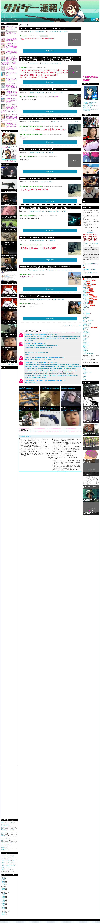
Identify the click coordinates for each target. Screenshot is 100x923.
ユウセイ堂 (88, 288)
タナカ (84, 373)
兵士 (60, 299)
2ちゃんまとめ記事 (34, 31)
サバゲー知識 (4, 838)
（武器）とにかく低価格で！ (8, 860)
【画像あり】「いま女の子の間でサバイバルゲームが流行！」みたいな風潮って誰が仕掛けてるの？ (9, 94)
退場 (60, 63)
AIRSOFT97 (88, 301)
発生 (62, 31)
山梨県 (3, 894)
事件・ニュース (5, 840)
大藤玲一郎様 (4, 147)
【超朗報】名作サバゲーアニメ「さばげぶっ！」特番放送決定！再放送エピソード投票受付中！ (9, 46)
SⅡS (84, 375)
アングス (85, 349)
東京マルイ (85, 368)
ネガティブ (3, 833)
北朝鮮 (48, 270)
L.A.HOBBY (85, 316)
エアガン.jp (85, 347)
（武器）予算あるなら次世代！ (8, 865)
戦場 (42, 181)
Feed (25, 19)
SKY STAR (88, 303)
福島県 (3, 889)
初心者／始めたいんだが (7, 822)
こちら (92, 356)
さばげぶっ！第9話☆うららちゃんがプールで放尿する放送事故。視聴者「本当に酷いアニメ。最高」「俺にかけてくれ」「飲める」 (9, 118)
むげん (84, 339)
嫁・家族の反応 (5, 825)
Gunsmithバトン (87, 324)
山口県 (3, 908)
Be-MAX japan (86, 334)
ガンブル (85, 341)
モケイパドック (86, 309)
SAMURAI (85, 319)
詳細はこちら (86, 80)
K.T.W (84, 379)
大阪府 (3, 904)
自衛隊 (2, 847)
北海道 (3, 888)
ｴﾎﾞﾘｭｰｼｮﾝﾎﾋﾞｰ (89, 305)
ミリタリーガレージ (90, 296)
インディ (85, 352)
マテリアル (58, 92)
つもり (52, 63)
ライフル (49, 92)
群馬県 (3, 881)
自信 (66, 270)
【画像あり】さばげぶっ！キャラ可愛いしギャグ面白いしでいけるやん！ (11, 125)
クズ (48, 240)
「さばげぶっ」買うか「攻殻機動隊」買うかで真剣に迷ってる (11, 39)
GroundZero (88, 302)
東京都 (3, 884)
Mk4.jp (86, 281)
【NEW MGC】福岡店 (88, 353)
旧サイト (15, 161)
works (9, 147)
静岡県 (3, 899)
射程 (53, 92)
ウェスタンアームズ (87, 372)
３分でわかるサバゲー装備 (7, 856)
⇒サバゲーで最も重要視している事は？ (90, 272)
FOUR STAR (86, 314)
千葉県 (3, 878)
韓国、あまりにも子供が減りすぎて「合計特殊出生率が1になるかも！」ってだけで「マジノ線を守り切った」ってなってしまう (34, 455)
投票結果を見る (90, 232)
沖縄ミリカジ (86, 332)
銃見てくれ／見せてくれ (7, 827)
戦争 (55, 299)
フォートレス (86, 325)
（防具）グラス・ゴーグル (7, 869)
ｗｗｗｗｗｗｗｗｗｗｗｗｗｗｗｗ (67, 121)
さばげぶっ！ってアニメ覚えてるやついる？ (11, 33)
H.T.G (86, 292)
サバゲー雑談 (4, 845)
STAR (84, 376)
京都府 (3, 903)
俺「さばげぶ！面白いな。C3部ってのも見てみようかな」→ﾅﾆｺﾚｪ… (11, 79)
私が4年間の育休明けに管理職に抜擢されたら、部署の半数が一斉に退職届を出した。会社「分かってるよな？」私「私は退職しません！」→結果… (67, 444)
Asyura (86, 283)
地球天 (86, 287)
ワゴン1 (87, 285)
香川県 (3, 912)
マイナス (57, 211)
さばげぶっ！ (4, 849)
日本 (50, 211)
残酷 (63, 299)
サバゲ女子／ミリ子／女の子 (8, 829)
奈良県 (3, 905)
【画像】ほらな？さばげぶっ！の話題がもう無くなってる (11, 52)
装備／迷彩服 (4, 835)
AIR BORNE (86, 307)
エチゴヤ (85, 312)
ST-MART (85, 343)
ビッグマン (88, 290)
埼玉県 (3, 882)
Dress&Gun (85, 306)
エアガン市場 (88, 295)
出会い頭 (56, 63)
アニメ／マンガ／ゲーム (7, 842)
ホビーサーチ (86, 317)
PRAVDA (85, 335)
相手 (46, 63)
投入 (52, 181)
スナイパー (85, 350)
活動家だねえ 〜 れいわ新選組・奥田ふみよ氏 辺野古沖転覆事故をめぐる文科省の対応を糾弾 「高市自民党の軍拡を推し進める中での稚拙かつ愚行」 (66, 467)
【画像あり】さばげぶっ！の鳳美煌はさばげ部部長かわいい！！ (11, 68)
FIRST (84, 310)
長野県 (3, 896)
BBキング (85, 330)
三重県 (3, 900)
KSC (84, 377)
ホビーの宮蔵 (86, 345)
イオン (61, 211)
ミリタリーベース (89, 280)
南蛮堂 (84, 346)
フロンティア (86, 342)
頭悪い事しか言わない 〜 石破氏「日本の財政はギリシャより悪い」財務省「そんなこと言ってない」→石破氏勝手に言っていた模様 (66, 462)
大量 (52, 31)
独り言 (76, 121)
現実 (50, 181)
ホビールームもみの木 (88, 320)
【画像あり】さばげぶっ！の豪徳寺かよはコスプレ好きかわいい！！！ (11, 100)
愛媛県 (3, 914)
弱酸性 (64, 211)
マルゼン (85, 369)
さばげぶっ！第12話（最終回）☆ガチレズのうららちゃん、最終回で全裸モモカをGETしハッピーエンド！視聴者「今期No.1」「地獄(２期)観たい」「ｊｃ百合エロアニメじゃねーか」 (9, 60)
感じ (53, 152)
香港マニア (88, 294)
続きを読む (50, 51)
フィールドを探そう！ (6, 858)
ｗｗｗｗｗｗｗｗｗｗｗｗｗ (57, 270)
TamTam (85, 321)
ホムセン (66, 31)
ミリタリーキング (87, 323)
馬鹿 (55, 31)
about (9, 19)
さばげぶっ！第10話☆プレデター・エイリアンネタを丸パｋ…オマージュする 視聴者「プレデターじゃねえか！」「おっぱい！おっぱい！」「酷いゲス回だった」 (9, 108)
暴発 (68, 270)
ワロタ (53, 121)
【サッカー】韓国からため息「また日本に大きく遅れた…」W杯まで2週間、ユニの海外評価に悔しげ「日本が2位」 (34, 447)
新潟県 (3, 893)
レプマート (88, 298)
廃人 (47, 181)
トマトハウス (86, 336)
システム (85, 338)
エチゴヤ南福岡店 (87, 313)
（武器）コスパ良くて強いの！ (8, 863)
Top (3, 19)
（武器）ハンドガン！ (6, 867)
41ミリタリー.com (89, 284)
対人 (62, 92)
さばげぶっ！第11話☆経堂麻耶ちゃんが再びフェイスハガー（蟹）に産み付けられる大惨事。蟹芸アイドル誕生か (9, 86)
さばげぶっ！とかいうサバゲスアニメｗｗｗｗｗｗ (11, 74)
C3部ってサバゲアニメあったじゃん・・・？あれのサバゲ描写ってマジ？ (11, 28)
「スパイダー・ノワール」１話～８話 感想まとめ (61, 455)
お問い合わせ (17, 19)
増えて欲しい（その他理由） (91, 219)
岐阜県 (3, 897)
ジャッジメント (90, 327)
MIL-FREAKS (88, 291)
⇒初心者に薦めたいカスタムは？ (89, 269)
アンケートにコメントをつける (90, 243)
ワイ (57, 31)
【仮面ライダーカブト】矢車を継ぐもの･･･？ (60, 453)
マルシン (85, 371)
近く (48, 63)
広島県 (3, 907)
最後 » (79, 325)
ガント (84, 328)
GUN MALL (85, 331)
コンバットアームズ (90, 299)
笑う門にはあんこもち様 (7, 161)
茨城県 (3, 880)
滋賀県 (3, 901)
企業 (54, 211)
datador (27, 354)
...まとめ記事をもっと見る (10, 364)
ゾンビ (49, 31)
